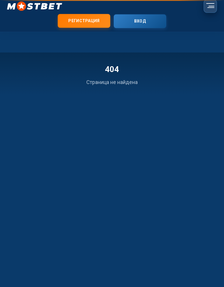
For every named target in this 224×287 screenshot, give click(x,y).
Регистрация (83, 21)
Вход (140, 21)
